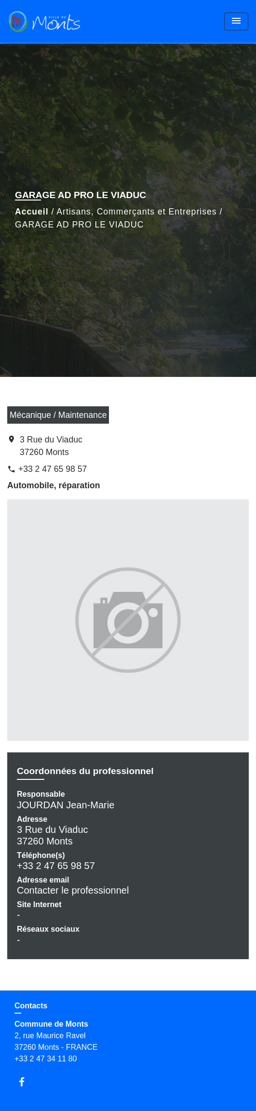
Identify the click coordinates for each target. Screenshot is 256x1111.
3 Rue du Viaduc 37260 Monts (51, 446)
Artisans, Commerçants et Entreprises (136, 211)
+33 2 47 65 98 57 (52, 469)
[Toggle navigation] (236, 21)
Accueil (32, 211)
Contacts (30, 1006)
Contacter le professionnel (73, 890)
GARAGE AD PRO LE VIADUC (79, 224)
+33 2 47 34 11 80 (45, 1059)
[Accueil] (44, 21)
